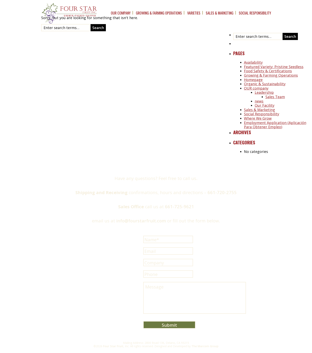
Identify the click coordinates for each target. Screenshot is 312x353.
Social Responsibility (255, 13)
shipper (91, 15)
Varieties (193, 13)
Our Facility (264, 105)
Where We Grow (258, 118)
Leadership (264, 92)
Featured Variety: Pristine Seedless (273, 66)
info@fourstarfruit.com (141, 221)
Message (194, 298)
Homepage (253, 79)
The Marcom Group (204, 346)
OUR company (121, 13)
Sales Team (275, 96)
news (259, 101)
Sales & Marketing (219, 13)
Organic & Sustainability (265, 83)
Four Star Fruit (113, 346)
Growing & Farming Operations (159, 13)
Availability (253, 62)
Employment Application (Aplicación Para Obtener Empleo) (275, 124)
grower (68, 15)
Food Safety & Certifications (268, 70)
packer (79, 15)
